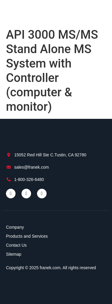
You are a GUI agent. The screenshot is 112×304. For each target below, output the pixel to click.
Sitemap (13, 254)
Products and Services (27, 236)
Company (15, 227)
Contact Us (16, 245)
